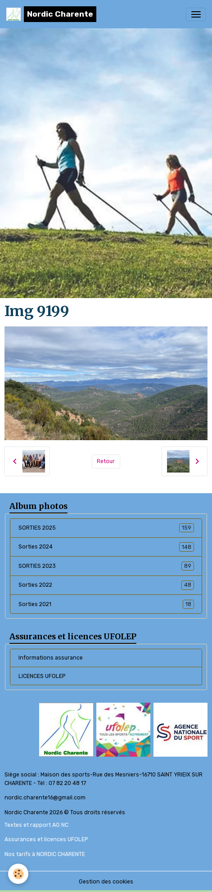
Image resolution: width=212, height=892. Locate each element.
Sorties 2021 (106, 604)
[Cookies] (18, 874)
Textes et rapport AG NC (36, 825)
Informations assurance (50, 658)
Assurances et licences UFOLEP (46, 839)
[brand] (51, 14)
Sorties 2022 (106, 584)
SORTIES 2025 (106, 527)
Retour (106, 461)
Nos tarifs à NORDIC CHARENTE (45, 854)
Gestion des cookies (106, 882)
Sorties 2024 (106, 546)
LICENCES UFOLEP (41, 676)
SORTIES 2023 (106, 566)
